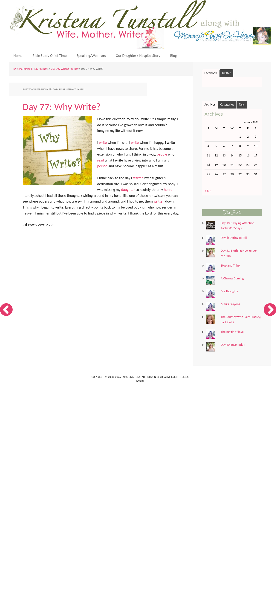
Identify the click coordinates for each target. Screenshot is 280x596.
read (100, 160)
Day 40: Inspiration (233, 345)
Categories (227, 104)
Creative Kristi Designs (174, 377)
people (162, 154)
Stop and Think (230, 265)
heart (168, 189)
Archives (210, 104)
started (138, 178)
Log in (140, 381)
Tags (242, 104)
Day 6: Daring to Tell (234, 238)
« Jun (208, 191)
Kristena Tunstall (141, 24)
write (103, 142)
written (158, 201)
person (102, 166)
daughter (128, 189)
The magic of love (232, 332)
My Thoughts (229, 291)
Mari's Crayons (230, 304)
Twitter (226, 73)
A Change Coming (232, 278)
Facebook (211, 73)
